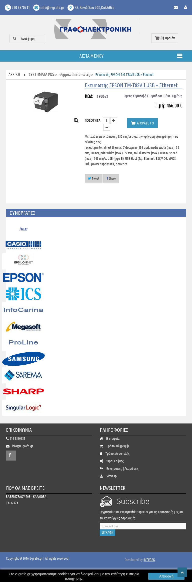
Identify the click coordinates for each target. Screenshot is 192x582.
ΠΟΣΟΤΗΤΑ (92, 120)
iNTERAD (149, 560)
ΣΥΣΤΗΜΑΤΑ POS (41, 75)
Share (111, 178)
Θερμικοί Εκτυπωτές (75, 75)
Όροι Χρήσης (115, 461)
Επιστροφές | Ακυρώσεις (122, 469)
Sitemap (111, 476)
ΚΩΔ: (89, 96)
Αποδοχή (166, 576)
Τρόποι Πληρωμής (118, 446)
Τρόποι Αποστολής (117, 454)
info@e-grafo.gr (22, 446)
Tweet (93, 178)
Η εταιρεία (113, 439)
